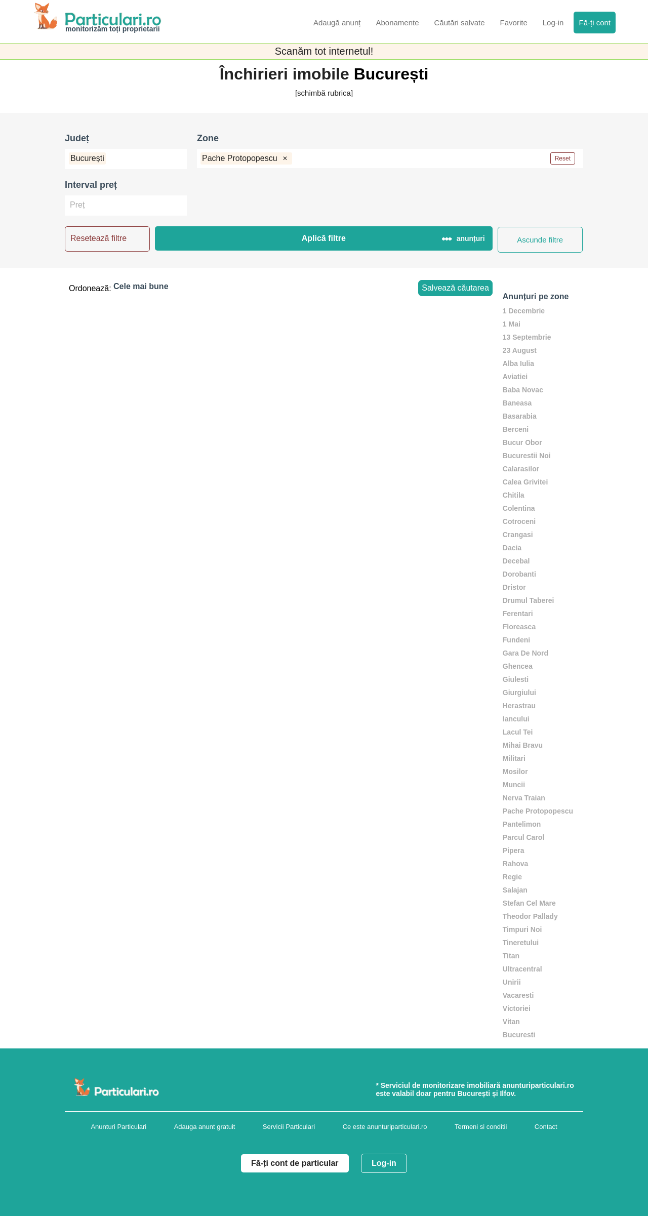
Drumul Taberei (528, 600)
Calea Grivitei (525, 482)
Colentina (519, 508)
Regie (512, 877)
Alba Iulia (518, 363)
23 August (520, 350)
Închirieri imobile (287, 74)
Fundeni (516, 640)
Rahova (516, 864)
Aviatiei (515, 377)
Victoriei (517, 1008)
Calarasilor (521, 469)
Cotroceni (519, 521)
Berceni (516, 429)
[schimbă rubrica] (324, 93)
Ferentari (518, 614)
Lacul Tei (518, 732)
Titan (511, 956)
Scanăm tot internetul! (324, 51)
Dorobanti (519, 574)
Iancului (516, 719)
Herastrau (519, 706)
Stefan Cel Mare (529, 903)
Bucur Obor (522, 442)
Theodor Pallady (530, 916)
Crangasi (518, 535)
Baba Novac (523, 390)
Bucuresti (519, 1035)
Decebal (516, 561)
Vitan (511, 1022)
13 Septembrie (527, 337)
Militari (514, 758)
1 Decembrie (524, 311)
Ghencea (518, 666)
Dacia (512, 548)
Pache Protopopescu (538, 811)
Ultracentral (522, 969)
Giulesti (516, 679)
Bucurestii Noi (527, 456)
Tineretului (521, 943)
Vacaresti (518, 995)
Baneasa (517, 403)
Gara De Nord (525, 653)
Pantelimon (522, 824)
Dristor (514, 587)
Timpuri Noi (522, 929)
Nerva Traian (524, 798)
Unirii (512, 982)
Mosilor (515, 771)
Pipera (513, 850)
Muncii (514, 785)
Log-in (384, 1163)
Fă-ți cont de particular (294, 1163)
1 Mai (511, 324)
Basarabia (520, 416)
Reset (563, 158)
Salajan (515, 890)
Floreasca (519, 627)
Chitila (513, 495)
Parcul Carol (523, 837)
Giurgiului (519, 692)
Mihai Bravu (523, 745)
